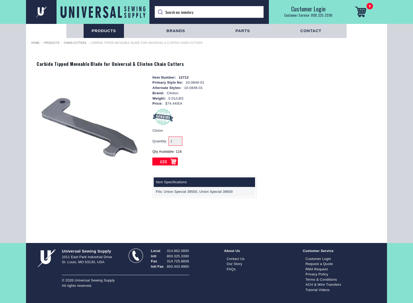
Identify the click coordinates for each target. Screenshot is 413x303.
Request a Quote (319, 264)
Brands (175, 30)
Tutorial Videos (318, 290)
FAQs (231, 269)
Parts (242, 30)
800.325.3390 (321, 15)
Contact (310, 30)
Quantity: (159, 141)
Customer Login (308, 9)
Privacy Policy (317, 274)
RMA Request (317, 269)
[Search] (209, 12)
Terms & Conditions (321, 279)
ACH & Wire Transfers (323, 285)
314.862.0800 (178, 251)
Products (104, 30)
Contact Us (236, 259)
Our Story (234, 264)
